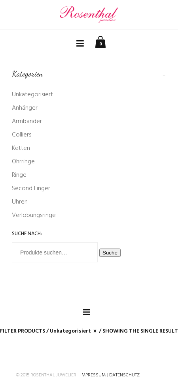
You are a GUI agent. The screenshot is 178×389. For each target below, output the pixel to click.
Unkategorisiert (32, 95)
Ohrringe (23, 162)
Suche (109, 253)
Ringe (19, 175)
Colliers (21, 135)
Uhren (20, 202)
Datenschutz (124, 375)
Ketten (21, 148)
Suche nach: (27, 233)
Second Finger (31, 188)
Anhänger (25, 108)
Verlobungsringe (34, 215)
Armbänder (27, 121)
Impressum (93, 375)
